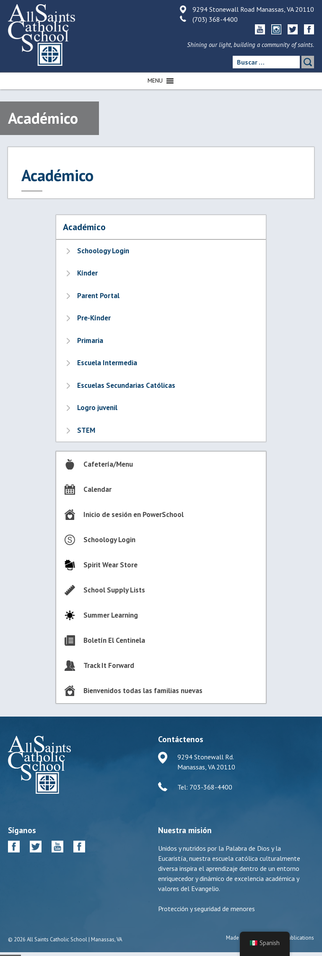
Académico (84, 227)
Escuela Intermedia (107, 362)
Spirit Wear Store (110, 564)
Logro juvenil (97, 407)
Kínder (87, 273)
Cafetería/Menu (108, 464)
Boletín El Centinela (114, 640)
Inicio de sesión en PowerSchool (133, 514)
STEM (86, 430)
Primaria (90, 340)
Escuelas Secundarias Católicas (126, 385)
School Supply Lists (114, 590)
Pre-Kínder (94, 317)
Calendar (97, 489)
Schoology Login (103, 250)
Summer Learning (110, 615)
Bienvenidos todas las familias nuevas (143, 690)
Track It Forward (108, 665)
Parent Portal (98, 295)
